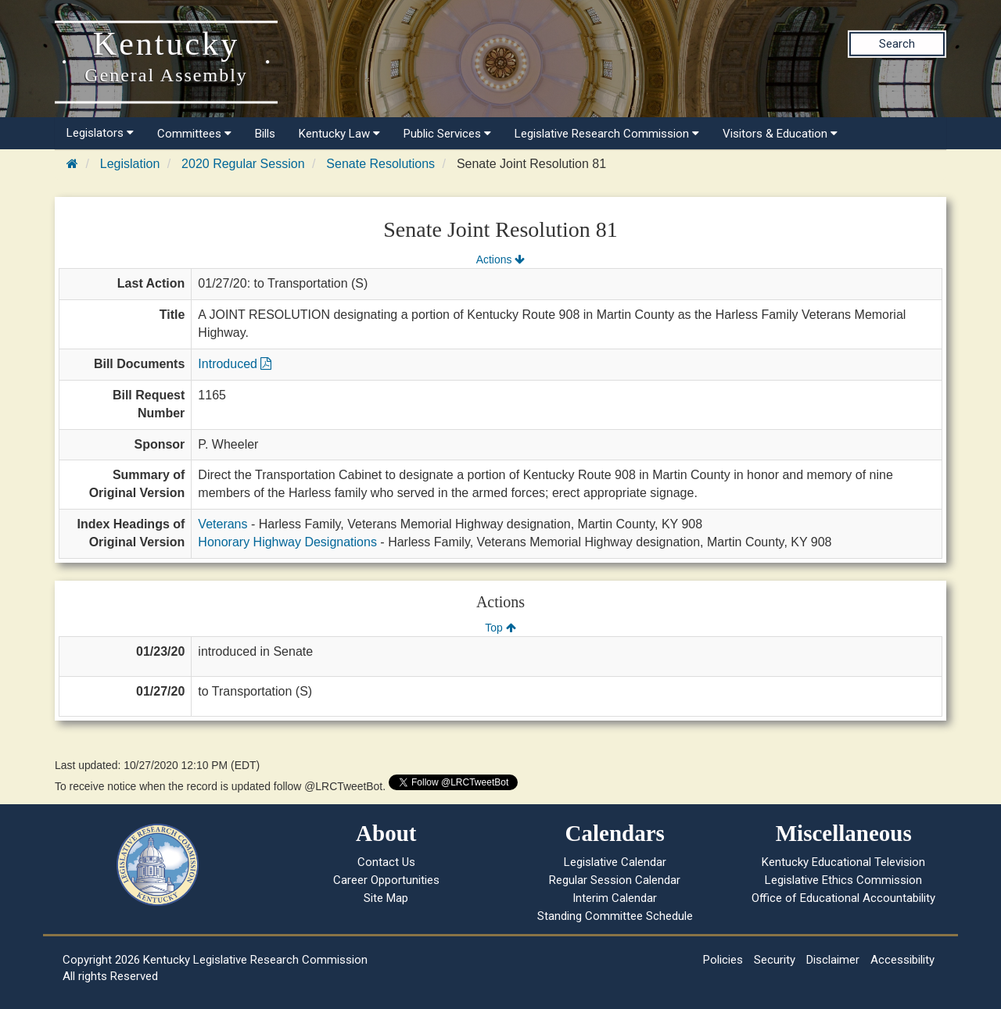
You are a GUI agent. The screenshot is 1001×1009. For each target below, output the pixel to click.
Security (774, 960)
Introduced (234, 363)
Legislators (100, 133)
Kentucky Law (339, 134)
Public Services (447, 134)
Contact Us (386, 862)
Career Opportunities (386, 880)
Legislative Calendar (615, 862)
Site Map (386, 898)
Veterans (222, 524)
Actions (500, 259)
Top (500, 627)
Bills (265, 134)
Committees (194, 134)
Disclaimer (832, 960)
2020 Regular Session (242, 163)
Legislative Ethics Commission (843, 880)
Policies (723, 960)
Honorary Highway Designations (287, 542)
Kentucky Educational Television (843, 862)
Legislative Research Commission (607, 134)
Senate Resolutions (380, 163)
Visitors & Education (780, 134)
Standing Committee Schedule (615, 916)
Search (897, 44)
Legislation (130, 163)
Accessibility (902, 960)
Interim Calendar (614, 898)
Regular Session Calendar (614, 880)
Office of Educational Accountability (843, 898)
